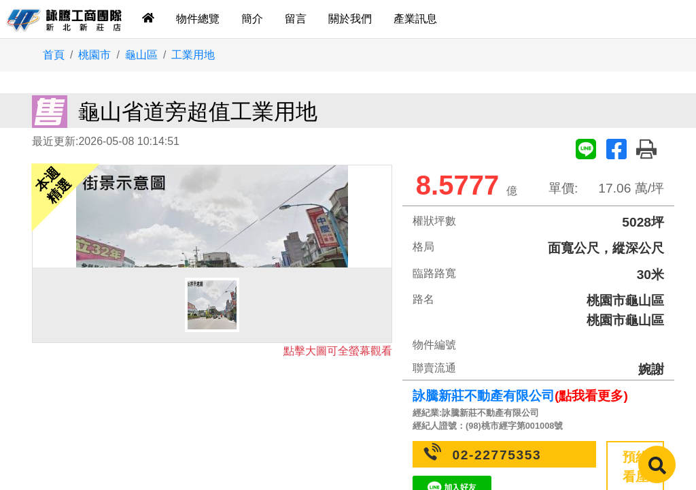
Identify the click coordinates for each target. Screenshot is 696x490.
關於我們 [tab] (350, 18)
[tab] (148, 19)
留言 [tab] (296, 18)
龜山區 (141, 55)
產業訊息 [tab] (415, 18)
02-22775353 (497, 455)
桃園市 (94, 55)
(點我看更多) (591, 396)
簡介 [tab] (252, 18)
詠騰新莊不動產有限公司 (484, 396)
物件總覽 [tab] (198, 18)
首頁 (54, 55)
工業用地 (193, 55)
